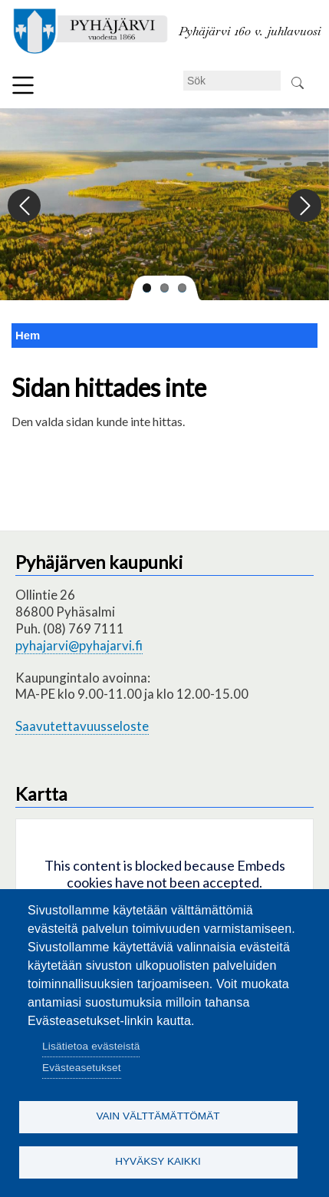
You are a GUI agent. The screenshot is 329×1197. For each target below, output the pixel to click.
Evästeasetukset (81, 1067)
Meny (23, 85)
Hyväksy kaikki (158, 1161)
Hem (27, 335)
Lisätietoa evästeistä (91, 1046)
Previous (25, 206)
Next (304, 206)
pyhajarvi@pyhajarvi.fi (79, 645)
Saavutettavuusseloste (82, 726)
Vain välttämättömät (157, 1116)
